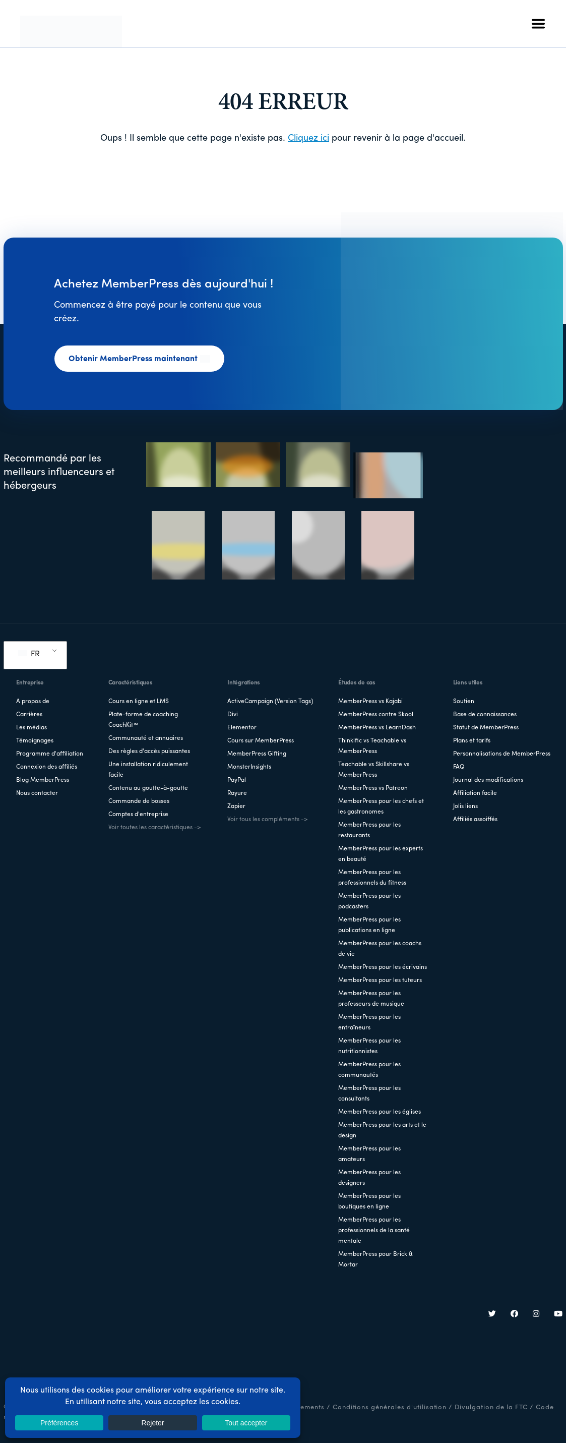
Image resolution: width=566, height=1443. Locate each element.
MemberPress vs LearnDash (377, 728)
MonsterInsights (249, 767)
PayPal (236, 780)
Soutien (463, 702)
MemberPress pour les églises (379, 1112)
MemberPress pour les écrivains (382, 967)
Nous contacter (37, 793)
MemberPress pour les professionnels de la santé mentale (374, 1230)
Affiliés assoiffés (475, 820)
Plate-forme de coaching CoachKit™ (143, 720)
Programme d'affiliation (49, 754)
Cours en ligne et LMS (138, 702)
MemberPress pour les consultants (369, 1093)
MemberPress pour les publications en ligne (369, 925)
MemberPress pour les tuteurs (380, 980)
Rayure (237, 793)
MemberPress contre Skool (375, 715)
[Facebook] (515, 1314)
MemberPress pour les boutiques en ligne (369, 1201)
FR (29, 654)
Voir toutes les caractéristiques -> (154, 828)
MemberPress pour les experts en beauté (380, 854)
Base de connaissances (485, 715)
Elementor (242, 728)
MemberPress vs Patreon (373, 788)
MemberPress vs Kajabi (370, 702)
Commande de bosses (138, 801)
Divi (232, 715)
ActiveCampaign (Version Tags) (270, 702)
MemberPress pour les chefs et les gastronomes (381, 806)
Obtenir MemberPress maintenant (139, 359)
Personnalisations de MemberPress (501, 754)
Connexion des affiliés (46, 767)
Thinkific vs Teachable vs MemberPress (372, 746)
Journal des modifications (488, 780)
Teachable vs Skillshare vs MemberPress (373, 770)
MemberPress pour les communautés (369, 1070)
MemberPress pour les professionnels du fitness (372, 878)
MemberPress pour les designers (369, 1178)
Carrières (29, 715)
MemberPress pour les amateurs (369, 1154)
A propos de (32, 702)
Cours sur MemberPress (260, 741)
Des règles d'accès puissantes (149, 751)
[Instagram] (536, 1314)
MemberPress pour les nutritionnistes (369, 1046)
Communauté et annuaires (145, 738)
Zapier (236, 806)
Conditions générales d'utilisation (390, 1407)
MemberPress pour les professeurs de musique (371, 999)
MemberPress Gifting (256, 754)
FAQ (459, 767)
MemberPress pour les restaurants (369, 830)
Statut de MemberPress (486, 728)
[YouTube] (558, 1314)
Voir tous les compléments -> (267, 820)
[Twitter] (492, 1314)
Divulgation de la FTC (491, 1407)
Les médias (31, 728)
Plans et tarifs (471, 741)
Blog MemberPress (42, 780)
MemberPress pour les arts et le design (382, 1130)
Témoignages (34, 741)
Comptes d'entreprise (138, 815)
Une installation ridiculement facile (148, 770)
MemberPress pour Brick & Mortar (375, 1259)
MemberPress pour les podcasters (369, 901)
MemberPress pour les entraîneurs (369, 1022)
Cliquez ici (308, 138)
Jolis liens (465, 806)
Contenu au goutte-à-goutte (148, 788)
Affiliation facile (475, 793)
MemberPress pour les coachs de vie (379, 949)
